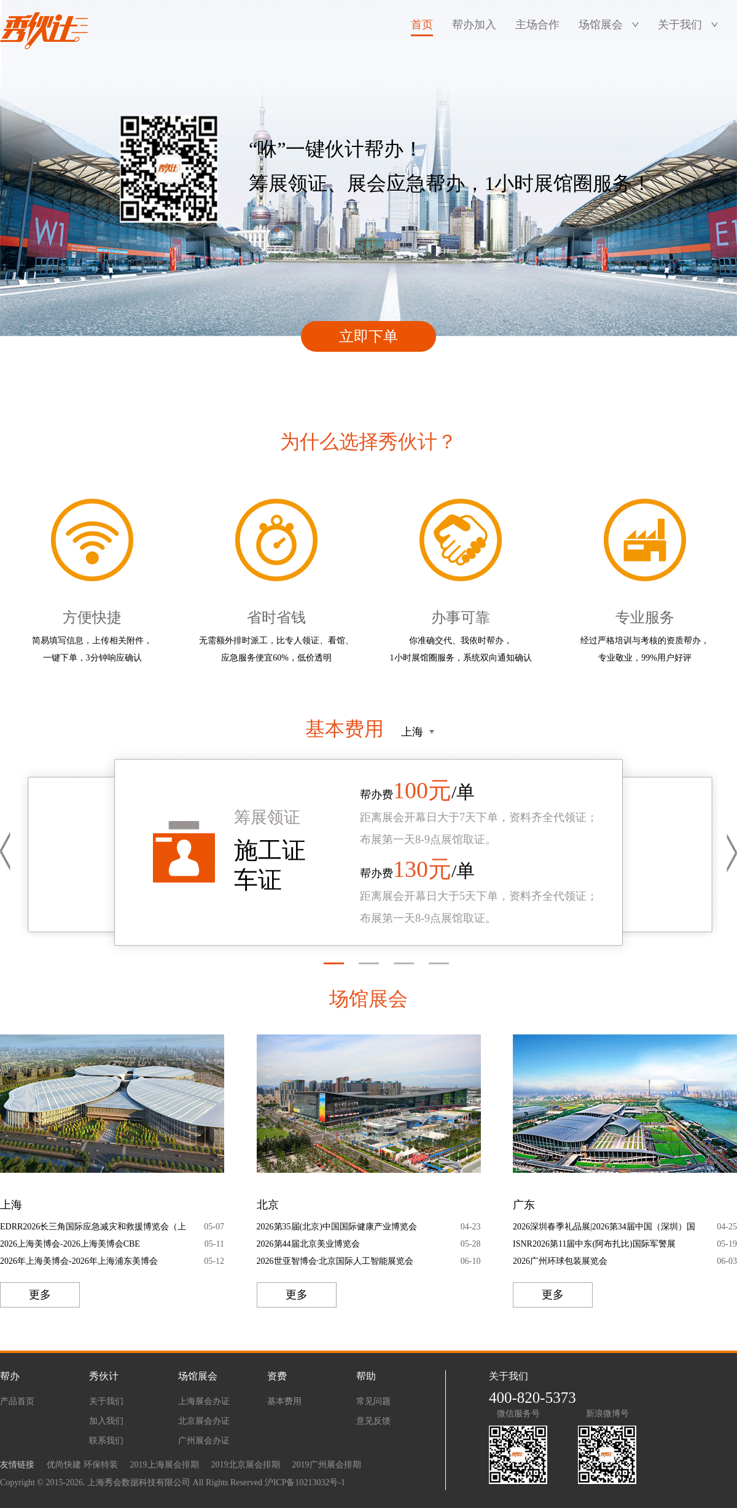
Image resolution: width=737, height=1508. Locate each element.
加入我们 (106, 1421)
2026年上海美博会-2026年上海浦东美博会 (79, 1261)
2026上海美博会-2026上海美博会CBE (70, 1243)
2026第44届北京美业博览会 (308, 1243)
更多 (40, 1294)
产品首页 (17, 1401)
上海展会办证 (204, 1401)
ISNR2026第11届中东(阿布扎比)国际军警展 (594, 1243)
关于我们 (680, 24)
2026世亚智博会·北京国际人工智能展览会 (335, 1261)
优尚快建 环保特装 (82, 1464)
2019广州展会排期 (326, 1464)
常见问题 (373, 1401)
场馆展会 (601, 24)
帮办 (10, 1376)
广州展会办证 (204, 1440)
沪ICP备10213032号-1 (305, 1482)
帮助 (366, 1376)
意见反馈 (373, 1421)
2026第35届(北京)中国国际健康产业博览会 (337, 1226)
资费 (277, 1376)
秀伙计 (104, 1376)
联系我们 (106, 1440)
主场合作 (537, 24)
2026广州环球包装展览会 (560, 1261)
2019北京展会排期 (245, 1464)
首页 (422, 24)
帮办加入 (474, 24)
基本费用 (284, 1401)
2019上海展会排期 (164, 1464)
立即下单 (368, 336)
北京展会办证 (204, 1421)
